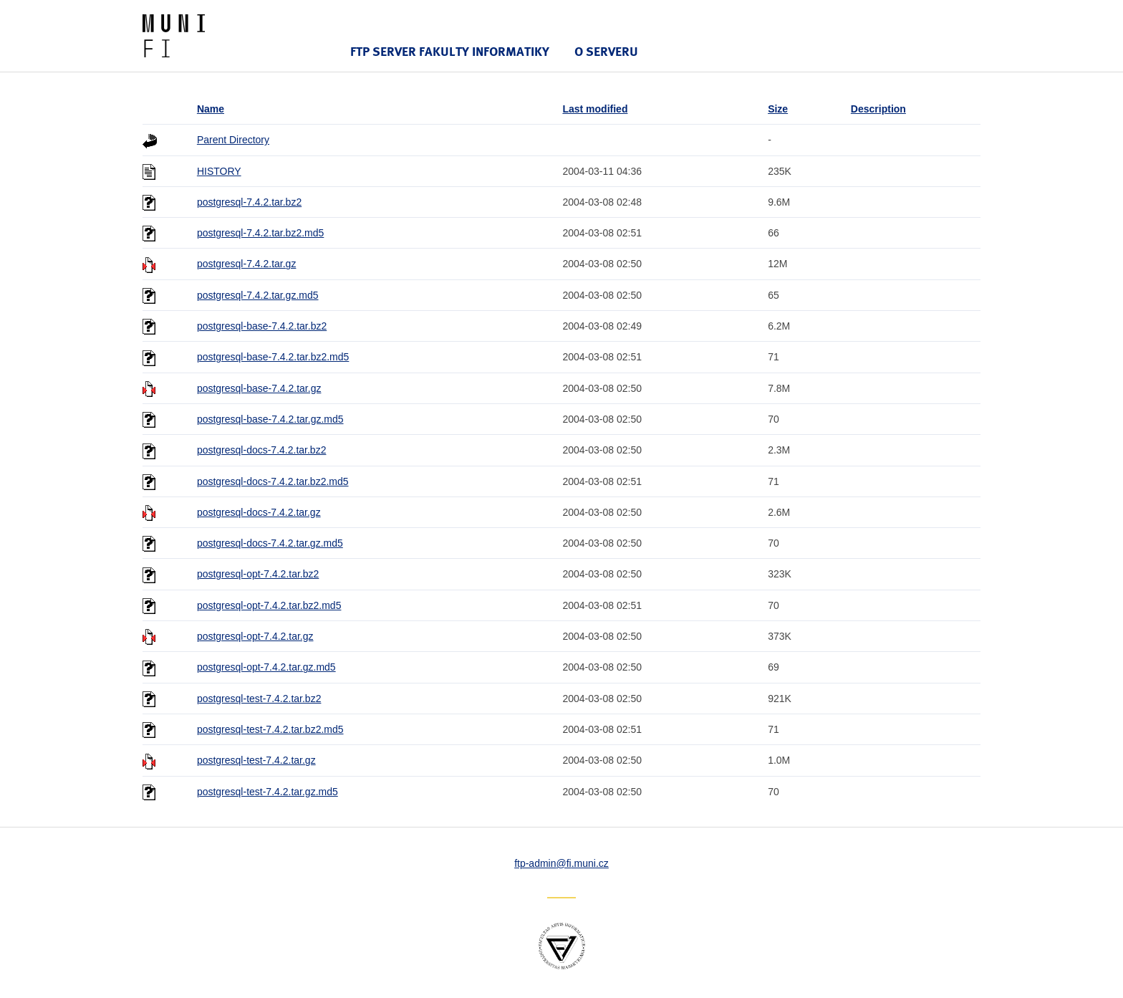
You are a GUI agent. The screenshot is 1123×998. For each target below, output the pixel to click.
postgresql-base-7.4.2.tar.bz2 (262, 326)
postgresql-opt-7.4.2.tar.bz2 (258, 574)
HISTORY (219, 171)
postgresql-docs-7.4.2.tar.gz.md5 (270, 543)
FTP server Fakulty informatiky (449, 51)
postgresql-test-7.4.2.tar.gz (256, 760)
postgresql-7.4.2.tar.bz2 (249, 202)
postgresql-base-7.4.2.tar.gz (259, 388)
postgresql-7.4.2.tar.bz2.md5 (260, 233)
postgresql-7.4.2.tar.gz (247, 263)
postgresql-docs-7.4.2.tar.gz (259, 512)
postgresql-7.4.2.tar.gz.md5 (258, 295)
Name (210, 109)
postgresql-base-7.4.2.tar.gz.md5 (270, 419)
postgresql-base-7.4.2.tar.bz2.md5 (273, 357)
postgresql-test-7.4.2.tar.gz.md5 (267, 791)
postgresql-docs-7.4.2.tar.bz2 (262, 450)
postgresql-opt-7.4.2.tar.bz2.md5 (269, 605)
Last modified (594, 109)
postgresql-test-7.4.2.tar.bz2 (259, 698)
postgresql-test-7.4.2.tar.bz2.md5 (270, 729)
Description (878, 109)
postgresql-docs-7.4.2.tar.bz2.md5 (273, 481)
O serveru (606, 51)
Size (778, 109)
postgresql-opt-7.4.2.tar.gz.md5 (266, 667)
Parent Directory (233, 139)
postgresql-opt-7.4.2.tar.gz (255, 636)
